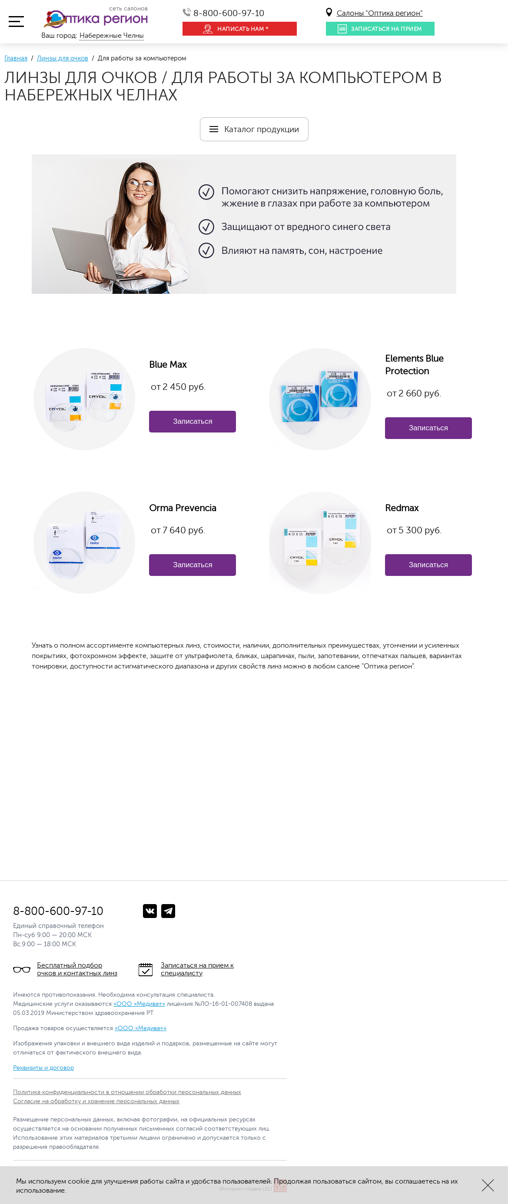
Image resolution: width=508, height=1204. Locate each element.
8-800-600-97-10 (228, 13)
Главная (15, 58)
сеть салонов (128, 9)
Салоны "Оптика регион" (380, 13)
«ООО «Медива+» (139, 1004)
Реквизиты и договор (43, 1067)
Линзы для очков (62, 58)
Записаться (192, 421)
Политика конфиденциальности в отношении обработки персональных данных (127, 1092)
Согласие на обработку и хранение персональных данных (96, 1101)
